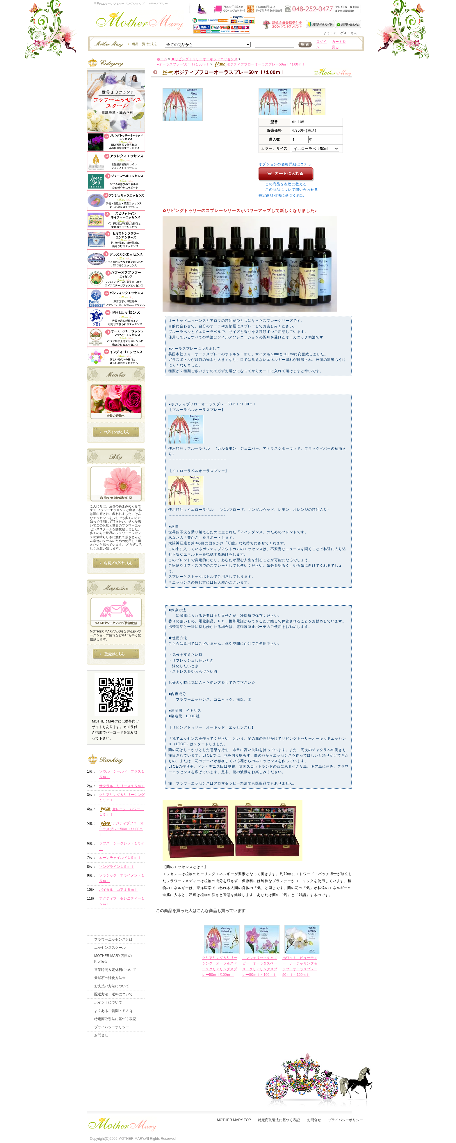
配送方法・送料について (113, 994)
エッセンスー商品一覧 (125, 43)
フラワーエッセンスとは (113, 939)
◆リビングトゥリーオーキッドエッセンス (204, 59)
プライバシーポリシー (111, 1027)
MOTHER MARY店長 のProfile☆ (113, 958)
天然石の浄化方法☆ (110, 978)
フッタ (122, 1123)
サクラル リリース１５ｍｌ (122, 786)
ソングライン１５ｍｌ (116, 867)
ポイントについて (108, 1002)
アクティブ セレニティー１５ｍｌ (122, 901)
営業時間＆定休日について (115, 970)
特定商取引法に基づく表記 (281, 195)
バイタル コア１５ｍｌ (118, 890)
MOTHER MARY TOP (234, 1120)
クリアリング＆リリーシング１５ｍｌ (122, 797)
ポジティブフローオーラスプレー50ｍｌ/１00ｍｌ (259, 64)
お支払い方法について (111, 986)
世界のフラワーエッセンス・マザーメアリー (139, 22)
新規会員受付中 (248, 24)
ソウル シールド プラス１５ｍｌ (122, 774)
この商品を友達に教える (286, 184)
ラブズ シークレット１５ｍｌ (122, 846)
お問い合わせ (348, 24)
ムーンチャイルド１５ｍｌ (120, 858)
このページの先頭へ (312, 1021)
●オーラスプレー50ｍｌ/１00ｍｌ (183, 64)
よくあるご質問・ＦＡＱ (113, 1011)
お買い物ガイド (320, 24)
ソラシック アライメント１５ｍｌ (122, 878)
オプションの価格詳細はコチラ (285, 164)
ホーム (162, 59)
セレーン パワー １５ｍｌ (121, 812)
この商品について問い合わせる (291, 190)
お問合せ (101, 1035)
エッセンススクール (110, 948)
